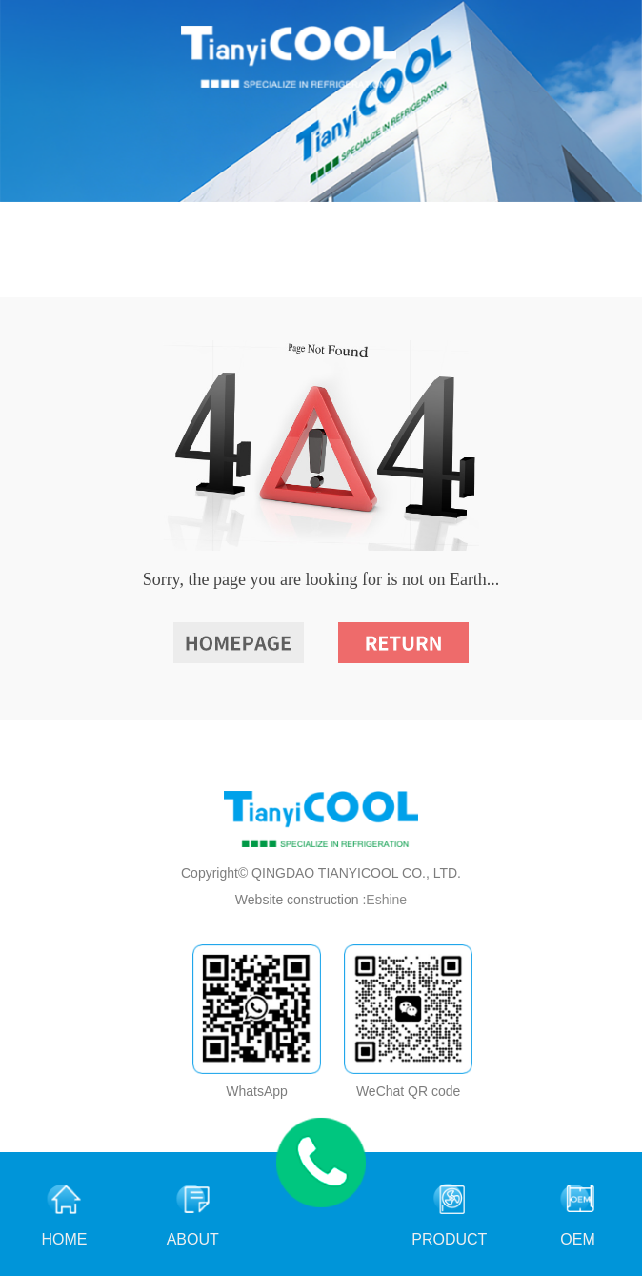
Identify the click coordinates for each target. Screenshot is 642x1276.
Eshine (386, 899)
